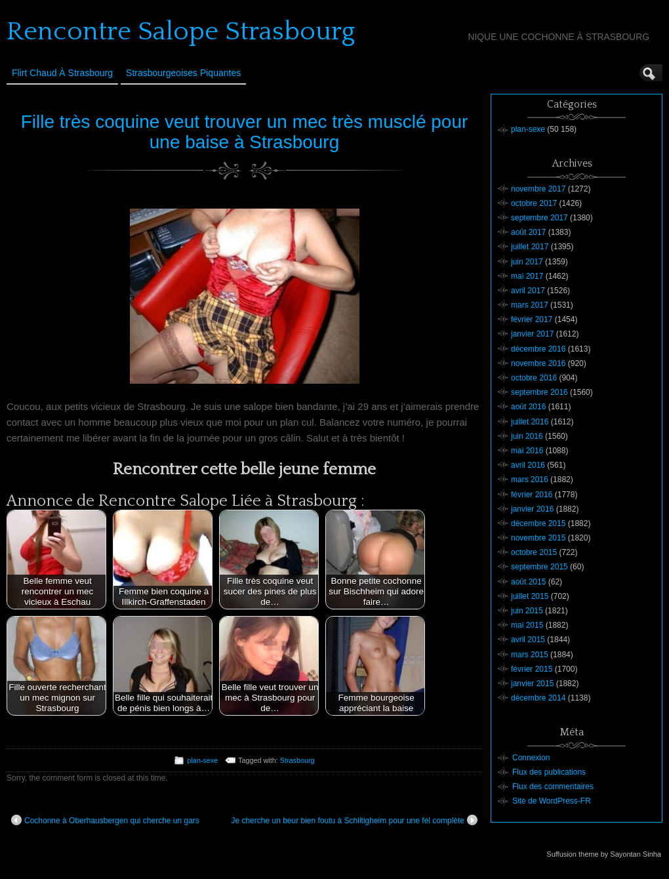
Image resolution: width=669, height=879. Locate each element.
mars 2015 (529, 654)
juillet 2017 (529, 246)
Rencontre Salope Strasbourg (181, 31)
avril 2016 (528, 465)
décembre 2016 (538, 349)
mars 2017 (529, 305)
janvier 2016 (532, 509)
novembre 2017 (538, 189)
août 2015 (528, 581)
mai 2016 (527, 450)
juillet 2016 (529, 421)
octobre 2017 (534, 203)
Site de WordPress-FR (551, 801)
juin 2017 (527, 261)
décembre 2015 (538, 523)
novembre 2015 (538, 537)
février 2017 (531, 319)
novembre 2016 (538, 363)
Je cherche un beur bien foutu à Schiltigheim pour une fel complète (354, 820)
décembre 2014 (538, 698)
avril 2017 (528, 290)
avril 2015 (528, 639)
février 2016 (531, 494)
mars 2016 (529, 479)
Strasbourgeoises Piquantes (183, 73)
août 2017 (528, 232)
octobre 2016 (534, 377)
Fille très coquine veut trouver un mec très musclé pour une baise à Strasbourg (244, 132)
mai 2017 (527, 276)
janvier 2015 (532, 683)
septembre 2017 (539, 217)
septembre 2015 (539, 566)
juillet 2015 (529, 596)
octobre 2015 (534, 552)
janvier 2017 (532, 333)
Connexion (531, 757)
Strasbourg (297, 760)
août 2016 (528, 406)
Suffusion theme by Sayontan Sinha (603, 854)
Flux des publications (549, 772)
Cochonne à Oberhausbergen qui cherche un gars (105, 820)
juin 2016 (527, 436)
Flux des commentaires (553, 786)
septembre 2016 (539, 392)
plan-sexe (202, 760)
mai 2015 (527, 625)
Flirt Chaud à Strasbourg (62, 73)
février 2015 (531, 669)
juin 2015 (527, 610)
